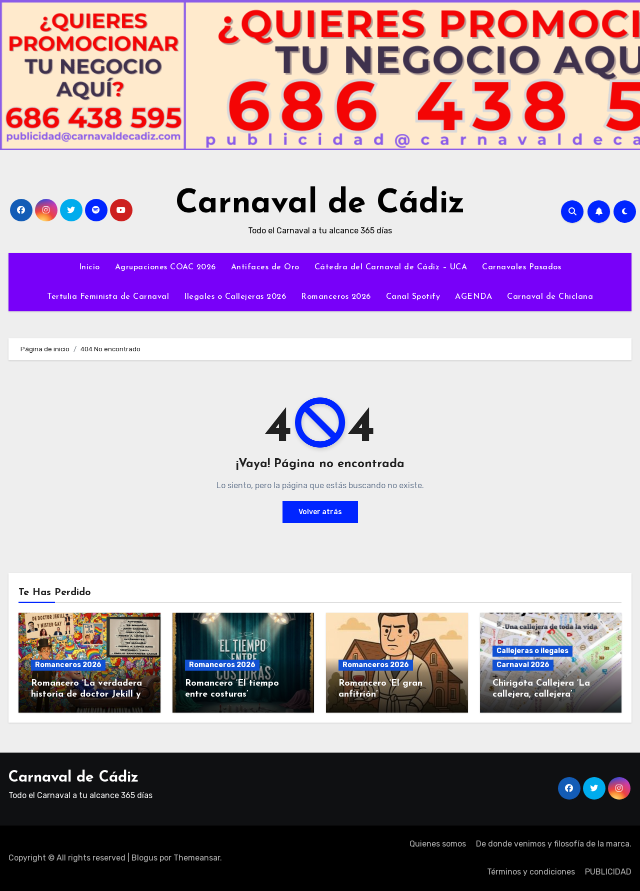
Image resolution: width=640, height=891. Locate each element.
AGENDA (473, 297)
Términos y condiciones (531, 872)
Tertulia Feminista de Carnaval (108, 297)
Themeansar (197, 858)
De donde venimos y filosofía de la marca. (554, 844)
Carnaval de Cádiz (320, 204)
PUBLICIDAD (608, 872)
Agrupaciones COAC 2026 (165, 267)
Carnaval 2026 (523, 665)
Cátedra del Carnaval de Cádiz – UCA (391, 267)
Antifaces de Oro (265, 267)
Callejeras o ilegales (532, 651)
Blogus (145, 858)
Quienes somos (438, 844)
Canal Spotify (413, 297)
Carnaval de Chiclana (550, 297)
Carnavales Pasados (521, 267)
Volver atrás (320, 512)
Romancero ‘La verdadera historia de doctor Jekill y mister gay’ (86, 694)
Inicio (89, 267)
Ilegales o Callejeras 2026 (235, 297)
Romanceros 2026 (336, 297)
